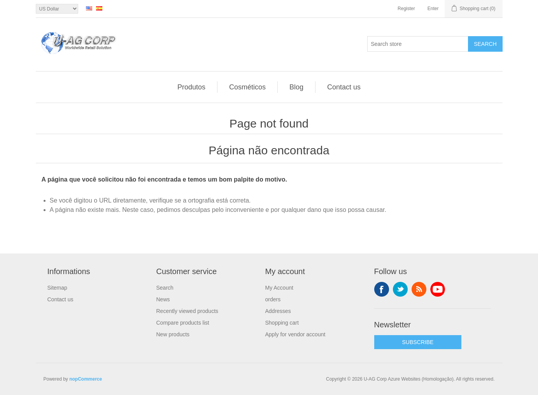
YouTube (437, 289)
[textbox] (417, 44)
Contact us (344, 87)
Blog (296, 87)
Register (406, 8)
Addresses (278, 311)
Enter (433, 8)
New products (173, 334)
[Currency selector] (57, 9)
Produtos (191, 87)
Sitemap (57, 288)
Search (485, 44)
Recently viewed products (187, 311)
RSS (419, 289)
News (163, 299)
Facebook (381, 289)
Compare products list (182, 323)
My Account (279, 288)
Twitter (400, 289)
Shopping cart (282, 323)
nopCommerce (85, 379)
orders (273, 299)
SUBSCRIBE (418, 342)
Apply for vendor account (295, 334)
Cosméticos (247, 87)
